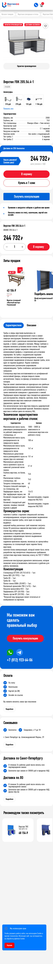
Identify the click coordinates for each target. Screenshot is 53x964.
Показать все (8, 108)
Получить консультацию (25, 638)
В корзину (26, 174)
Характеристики (13, 325)
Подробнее (9, 709)
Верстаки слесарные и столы (28, 14)
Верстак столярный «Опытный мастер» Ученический (13, 302)
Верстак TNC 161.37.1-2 (23, 827)
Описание (31, 325)
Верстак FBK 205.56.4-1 (14, 225)
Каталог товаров (7, 14)
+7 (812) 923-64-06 (19, 660)
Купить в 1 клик (26, 183)
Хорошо (9, 945)
